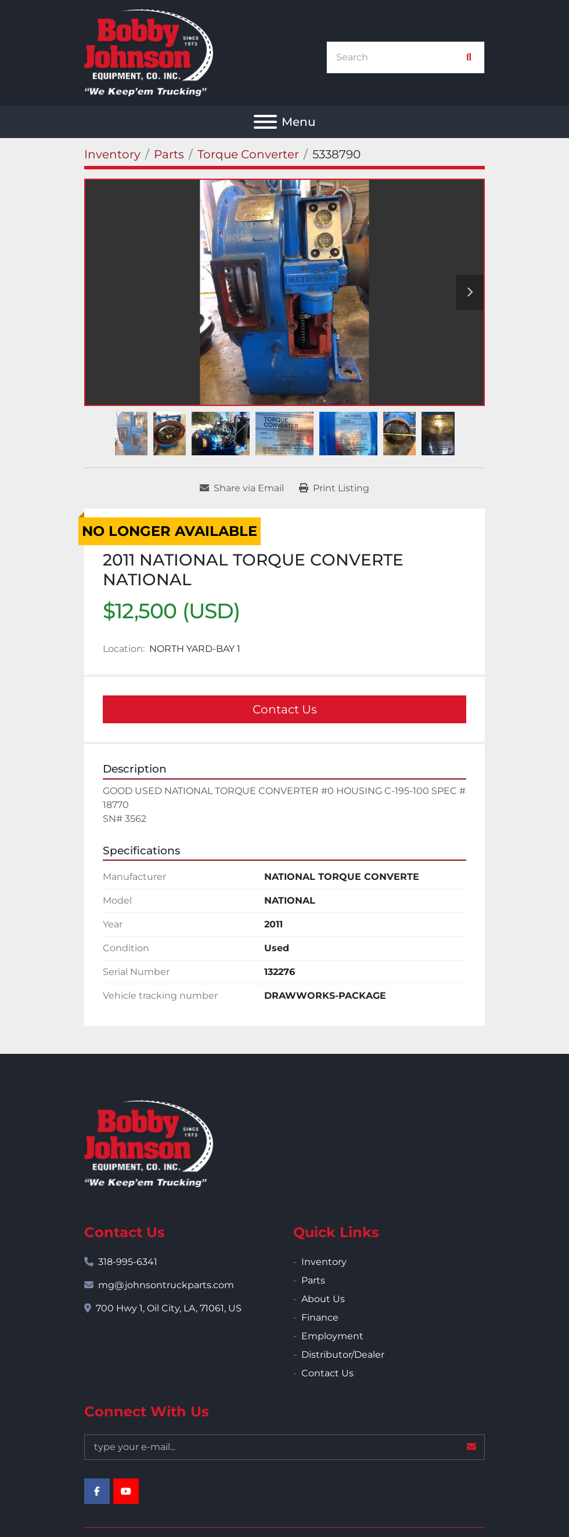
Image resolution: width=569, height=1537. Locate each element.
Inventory (324, 1261)
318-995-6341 (127, 1261)
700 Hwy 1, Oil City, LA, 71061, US (169, 1308)
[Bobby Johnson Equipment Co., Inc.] (148, 1143)
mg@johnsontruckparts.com (166, 1284)
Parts (313, 1280)
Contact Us (285, 709)
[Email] (284, 1447)
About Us (323, 1298)
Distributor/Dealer (342, 1354)
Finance (319, 1317)
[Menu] (265, 122)
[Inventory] (112, 154)
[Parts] (169, 154)
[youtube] (126, 1491)
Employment (332, 1336)
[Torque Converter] (248, 154)
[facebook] (97, 1491)
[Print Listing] (334, 488)
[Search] (399, 57)
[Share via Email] (241, 488)
